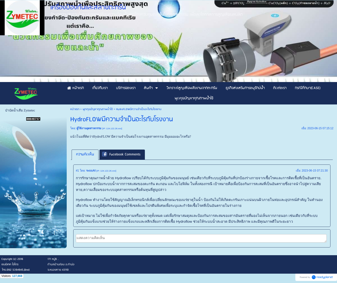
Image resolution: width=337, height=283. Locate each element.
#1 (77, 170)
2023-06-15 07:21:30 (315, 170)
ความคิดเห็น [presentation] (85, 154)
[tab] (85, 155)
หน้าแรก (74, 109)
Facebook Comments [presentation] (121, 154)
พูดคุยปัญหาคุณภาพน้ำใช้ (98, 109)
